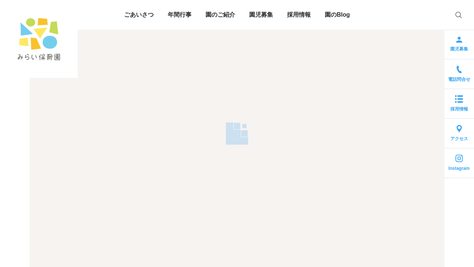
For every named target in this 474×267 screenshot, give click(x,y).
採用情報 (299, 14)
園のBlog (337, 14)
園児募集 (261, 14)
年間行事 (179, 14)
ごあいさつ (139, 14)
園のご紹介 (220, 14)
